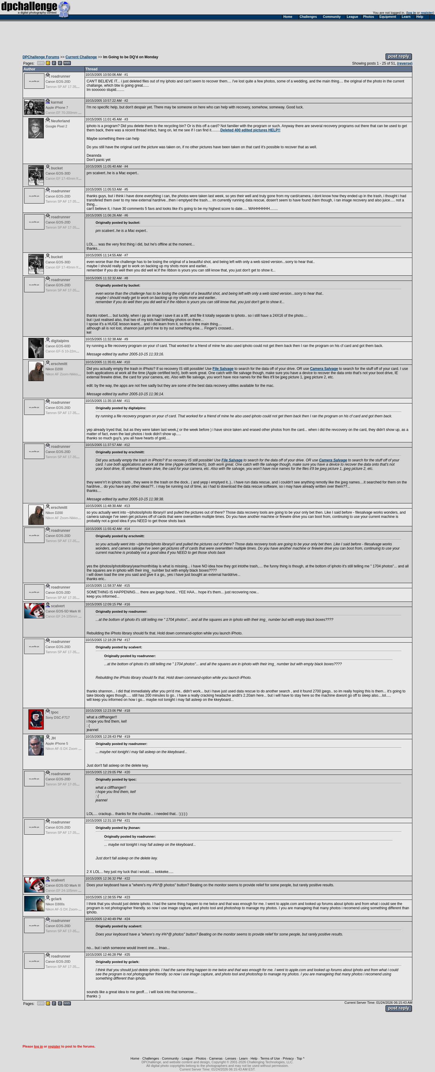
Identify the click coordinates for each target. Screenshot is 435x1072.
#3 (126, 119)
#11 (127, 401)
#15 (127, 585)
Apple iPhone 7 (57, 107)
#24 (127, 919)
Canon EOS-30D (58, 173)
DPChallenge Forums (41, 57)
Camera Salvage (324, 369)
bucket (57, 168)
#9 (126, 339)
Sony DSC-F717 (58, 717)
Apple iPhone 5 (57, 743)
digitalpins (60, 341)
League (187, 1058)
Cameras (216, 1058)
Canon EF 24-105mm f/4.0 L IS (69, 616)
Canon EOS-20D (58, 81)
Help (254, 1058)
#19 (127, 736)
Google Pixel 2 (56, 126)
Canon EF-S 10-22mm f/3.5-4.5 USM (73, 351)
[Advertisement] (217, 35)
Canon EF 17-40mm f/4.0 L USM (70, 178)
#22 (127, 878)
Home (134, 1058)
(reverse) (405, 63)
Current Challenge (81, 57)
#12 (127, 445)
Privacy (288, 1058)
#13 (127, 506)
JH (53, 738)
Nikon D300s (55, 904)
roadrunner (60, 76)
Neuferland (60, 121)
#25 (127, 954)
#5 (126, 189)
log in (411, 12)
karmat (57, 102)
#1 (126, 74)
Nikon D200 (54, 369)
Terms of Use (270, 1058)
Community (170, 1058)
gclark (56, 899)
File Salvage (223, 369)
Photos (201, 1058)
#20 (127, 772)
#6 (126, 215)
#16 (127, 604)
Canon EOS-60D (58, 346)
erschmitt (59, 364)
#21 (127, 820)
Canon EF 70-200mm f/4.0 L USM (71, 112)
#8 (126, 278)
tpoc (55, 712)
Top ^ (300, 1058)
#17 (127, 640)
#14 (127, 529)
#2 (126, 100)
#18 (127, 710)
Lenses (230, 1058)
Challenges (150, 1058)
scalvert (58, 606)
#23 (127, 897)
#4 (126, 166)
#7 (126, 255)
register (427, 12)
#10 (127, 362)
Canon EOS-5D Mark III (63, 611)
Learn (243, 1058)
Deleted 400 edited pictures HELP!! (251, 130)
